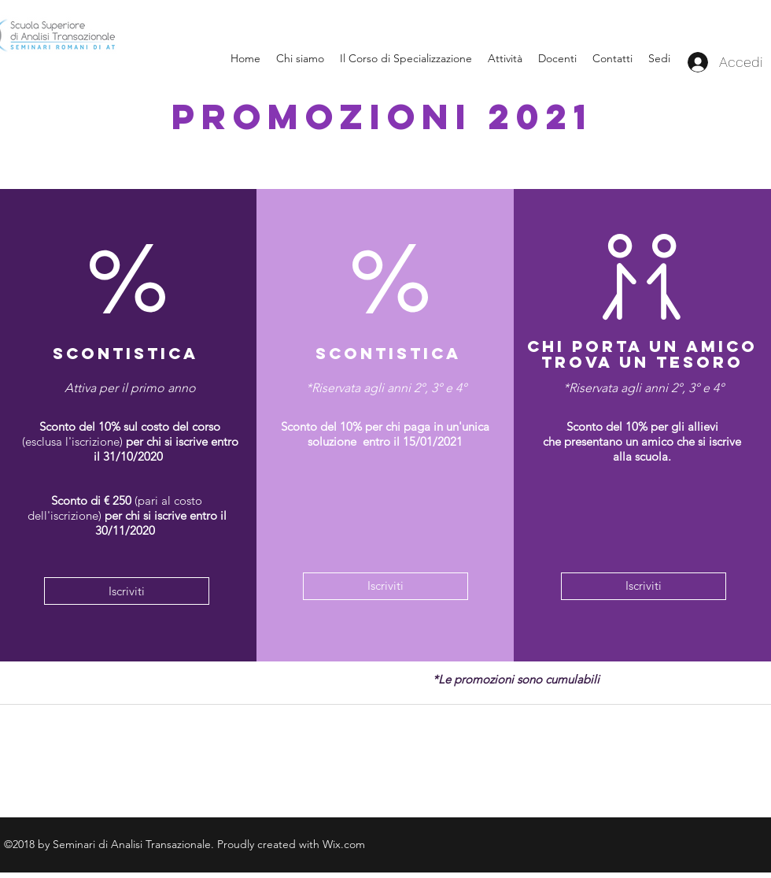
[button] (659, 58)
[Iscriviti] (126, 591)
